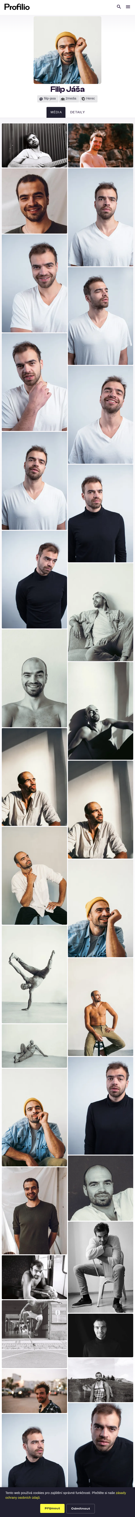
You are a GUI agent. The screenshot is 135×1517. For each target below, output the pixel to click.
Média (56, 112)
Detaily (77, 112)
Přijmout (52, 1508)
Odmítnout (80, 1508)
